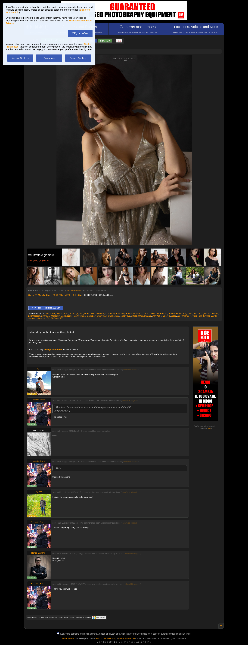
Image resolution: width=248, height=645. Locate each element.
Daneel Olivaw (97, 313)
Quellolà (166, 316)
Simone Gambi (210, 316)
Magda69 (55, 316)
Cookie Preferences (126, 638)
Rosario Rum (196, 316)
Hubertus (180, 313)
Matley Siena (80, 316)
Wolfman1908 (56, 318)
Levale (215, 313)
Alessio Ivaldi (62, 313)
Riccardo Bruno (74, 290)
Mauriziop (91, 316)
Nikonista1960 (144, 316)
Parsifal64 (156, 316)
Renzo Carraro (38, 553)
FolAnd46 (120, 313)
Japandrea (206, 313)
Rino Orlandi (183, 316)
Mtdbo (134, 316)
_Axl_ (38, 369)
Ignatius (189, 313)
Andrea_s (73, 313)
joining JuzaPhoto (53, 349)
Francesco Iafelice (141, 313)
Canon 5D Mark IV (36, 295)
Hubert (172, 313)
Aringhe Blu (84, 313)
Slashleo (32, 318)
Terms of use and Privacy (106, 638)
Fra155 (129, 313)
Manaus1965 (67, 316)
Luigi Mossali (34, 316)
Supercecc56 (43, 318)
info (209, 428)
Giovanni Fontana (159, 313)
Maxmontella (113, 316)
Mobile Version (68, 638)
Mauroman (102, 316)
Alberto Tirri (50, 313)
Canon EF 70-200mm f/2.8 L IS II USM (63, 295)
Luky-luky (45, 316)
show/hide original (130, 370)
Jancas (197, 313)
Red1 (173, 316)
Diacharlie (110, 313)
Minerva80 (125, 316)
